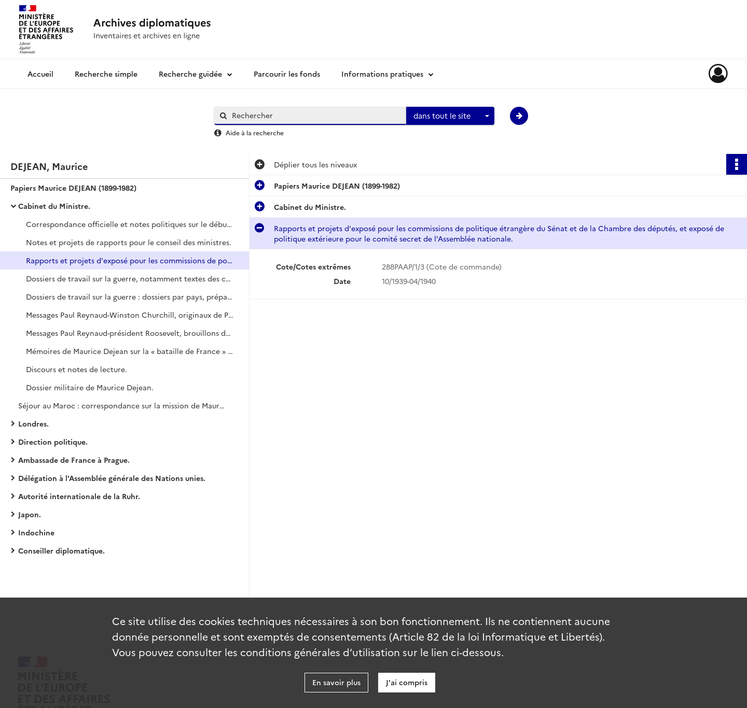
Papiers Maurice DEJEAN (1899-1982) (73, 187)
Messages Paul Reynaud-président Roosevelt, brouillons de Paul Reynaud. (129, 333)
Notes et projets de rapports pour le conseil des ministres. (128, 242)
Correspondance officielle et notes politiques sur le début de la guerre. (129, 224)
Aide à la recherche (255, 132)
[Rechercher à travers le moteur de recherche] (315, 115)
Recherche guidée (190, 73)
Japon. (29, 514)
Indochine (36, 532)
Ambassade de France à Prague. (74, 460)
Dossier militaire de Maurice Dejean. (90, 387)
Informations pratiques (382, 73)
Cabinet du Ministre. (54, 206)
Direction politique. (53, 441)
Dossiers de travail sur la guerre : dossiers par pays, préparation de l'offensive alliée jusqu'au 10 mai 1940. (129, 296)
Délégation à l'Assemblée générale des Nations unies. (111, 478)
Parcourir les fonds (287, 73)
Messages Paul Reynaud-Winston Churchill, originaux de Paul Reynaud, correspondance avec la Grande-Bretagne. (129, 314)
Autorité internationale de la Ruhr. (79, 496)
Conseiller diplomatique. (61, 550)
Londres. (33, 423)
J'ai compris (406, 682)
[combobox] (450, 116)
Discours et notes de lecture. (76, 369)
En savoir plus (336, 682)
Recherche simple (106, 73)
